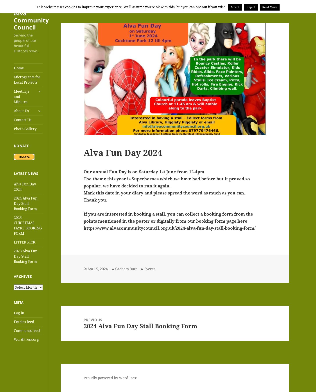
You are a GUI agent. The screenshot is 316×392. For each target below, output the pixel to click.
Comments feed (27, 330)
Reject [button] (251, 7)
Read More (269, 7)
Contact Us (22, 119)
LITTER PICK (24, 242)
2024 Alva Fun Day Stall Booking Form (25, 203)
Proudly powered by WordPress (110, 378)
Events (149, 268)
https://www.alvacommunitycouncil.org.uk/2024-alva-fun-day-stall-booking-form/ (169, 228)
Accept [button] (234, 7)
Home (19, 68)
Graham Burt (126, 268)
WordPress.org (26, 339)
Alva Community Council (31, 20)
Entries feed (24, 321)
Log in (19, 313)
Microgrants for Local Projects (27, 80)
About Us (21, 110)
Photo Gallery (25, 128)
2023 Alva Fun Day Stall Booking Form (25, 256)
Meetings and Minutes (21, 96)
